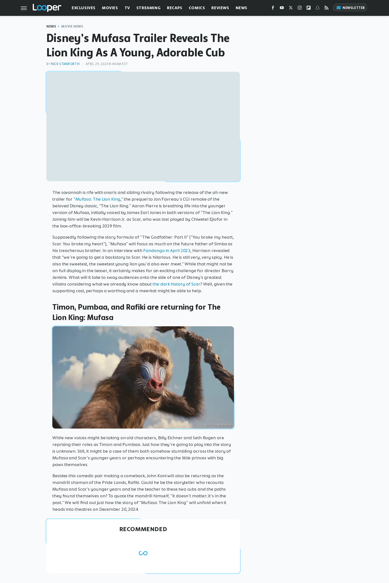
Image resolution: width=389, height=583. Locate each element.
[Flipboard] (308, 8)
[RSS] (326, 8)
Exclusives (84, 7)
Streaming (148, 7)
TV (127, 7)
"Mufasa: (82, 199)
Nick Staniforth (65, 64)
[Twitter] (290, 8)
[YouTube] (281, 8)
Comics (197, 7)
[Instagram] (299, 8)
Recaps (174, 7)
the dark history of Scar (176, 284)
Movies (110, 7)
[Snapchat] (317, 8)
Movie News (72, 26)
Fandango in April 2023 (166, 251)
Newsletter (350, 8)
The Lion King (106, 199)
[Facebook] (272, 8)
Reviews (220, 7)
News (241, 7)
